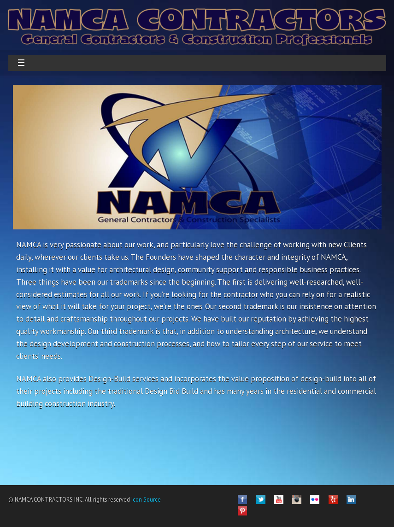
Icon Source (145, 499)
